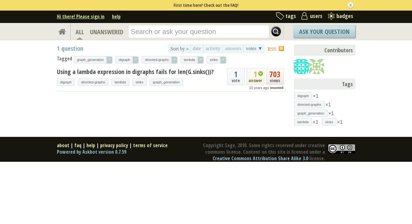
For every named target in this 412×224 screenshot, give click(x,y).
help (116, 16)
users (316, 16)
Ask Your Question (324, 31)
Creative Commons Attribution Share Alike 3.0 (260, 158)
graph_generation (166, 82)
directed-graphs (93, 82)
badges (344, 16)
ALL (80, 32)
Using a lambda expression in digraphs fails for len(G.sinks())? (135, 72)
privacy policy (114, 145)
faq (77, 145)
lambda (120, 82)
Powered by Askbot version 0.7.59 (91, 151)
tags (290, 16)
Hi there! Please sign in (80, 16)
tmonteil (277, 88)
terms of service (150, 145)
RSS (272, 49)
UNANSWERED (106, 32)
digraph (66, 82)
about (63, 145)
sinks (139, 82)
